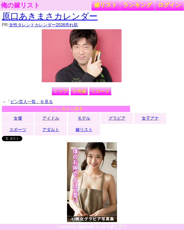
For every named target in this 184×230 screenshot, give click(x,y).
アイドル (50, 118)
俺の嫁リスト (20, 5)
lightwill (86, 226)
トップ (60, 91)
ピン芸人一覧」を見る (31, 101)
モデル (84, 118)
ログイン (169, 5)
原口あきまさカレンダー (50, 16)
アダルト (50, 129)
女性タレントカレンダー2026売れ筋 (43, 25)
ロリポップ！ (114, 226)
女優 (18, 118)
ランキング (137, 5)
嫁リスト (105, 5)
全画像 (79, 91)
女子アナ (150, 118)
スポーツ (17, 129)
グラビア (117, 118)
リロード (100, 91)
